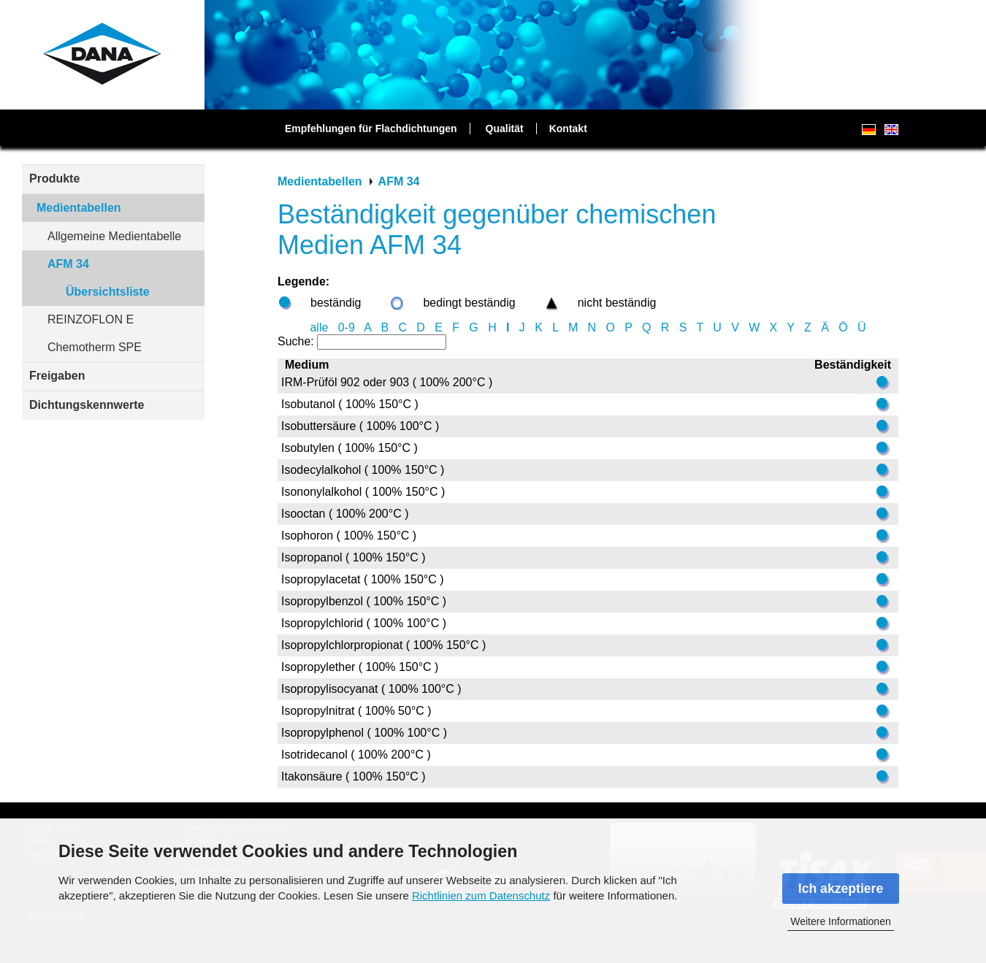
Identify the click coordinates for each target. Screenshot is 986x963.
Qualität (505, 128)
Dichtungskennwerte (86, 405)
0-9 (346, 327)
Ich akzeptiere (840, 888)
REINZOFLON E (90, 319)
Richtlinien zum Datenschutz (481, 895)
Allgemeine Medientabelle (114, 236)
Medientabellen (79, 208)
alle (319, 327)
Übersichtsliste (108, 291)
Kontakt (568, 128)
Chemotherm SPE (94, 347)
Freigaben (57, 375)
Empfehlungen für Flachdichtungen (371, 128)
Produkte (54, 178)
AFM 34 (68, 264)
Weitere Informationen (840, 921)
